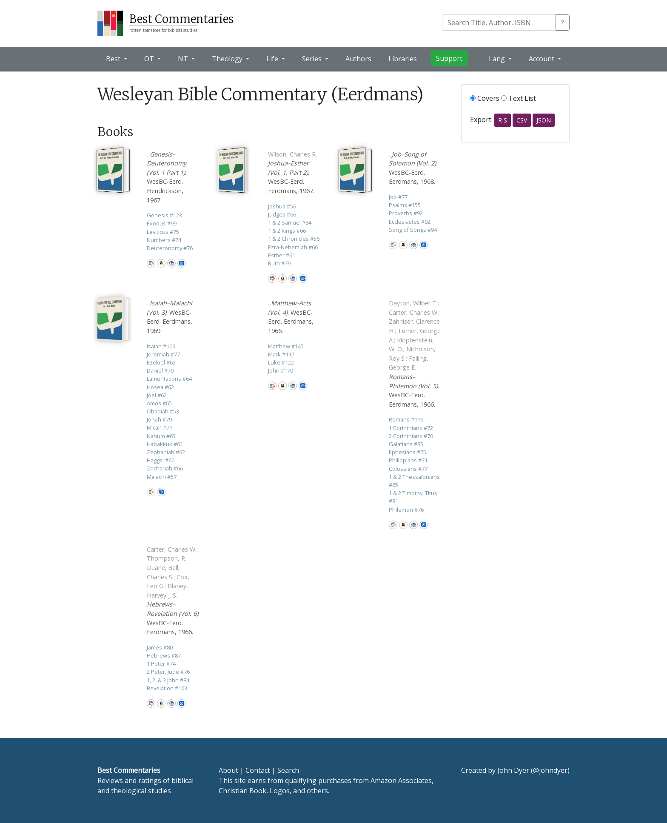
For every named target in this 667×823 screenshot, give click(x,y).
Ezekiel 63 (161, 362)
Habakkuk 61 (165, 444)
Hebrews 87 (164, 655)
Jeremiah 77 (163, 354)
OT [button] (150, 58)
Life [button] (273, 58)
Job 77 (398, 197)
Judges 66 (282, 214)
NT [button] (184, 58)
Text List (518, 98)
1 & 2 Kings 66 (287, 230)
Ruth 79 (279, 263)
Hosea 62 (160, 387)
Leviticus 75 (163, 232)
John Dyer (513, 770)
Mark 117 (281, 354)
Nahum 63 (161, 436)
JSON (543, 120)
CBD (171, 263)
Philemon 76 (406, 509)
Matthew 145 (286, 346)
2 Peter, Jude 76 (168, 671)
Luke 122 (281, 362)
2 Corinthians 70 (411, 436)
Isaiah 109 (161, 346)
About (228, 770)
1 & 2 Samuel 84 (289, 222)
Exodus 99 (162, 223)
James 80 (160, 647)
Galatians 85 (406, 444)
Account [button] (542, 58)
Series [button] (312, 58)
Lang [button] (498, 58)
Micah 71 (159, 427)
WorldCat (151, 263)
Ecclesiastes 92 (409, 221)
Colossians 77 (408, 469)
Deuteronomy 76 (170, 248)
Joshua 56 (282, 206)
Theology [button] (228, 58)
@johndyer (550, 770)
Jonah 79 (159, 419)
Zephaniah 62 (166, 452)
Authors (358, 58)
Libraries (402, 58)
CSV (521, 120)
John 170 (280, 370)
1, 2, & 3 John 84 (168, 680)
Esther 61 (281, 255)
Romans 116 (406, 419)
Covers (484, 98)
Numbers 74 (164, 240)
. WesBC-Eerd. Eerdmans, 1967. (292, 172)
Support (449, 58)
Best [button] (114, 58)
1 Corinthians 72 (411, 428)
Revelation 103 (167, 688)
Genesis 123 (164, 215)
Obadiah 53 (163, 411)
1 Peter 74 (161, 663)
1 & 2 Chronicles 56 (293, 238)
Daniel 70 (160, 370)
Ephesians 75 (407, 452)
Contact (257, 770)
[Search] (499, 22)
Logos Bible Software (181, 263)
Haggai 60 (160, 460)
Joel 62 (157, 395)
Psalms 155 (405, 205)
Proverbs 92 (406, 213)
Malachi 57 (162, 477)
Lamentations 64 (169, 378)
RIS (502, 120)
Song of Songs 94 (413, 230)
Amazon (161, 263)
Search (288, 770)
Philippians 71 (408, 460)
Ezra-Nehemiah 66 (293, 247)
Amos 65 (159, 403)
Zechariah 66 (165, 468)
